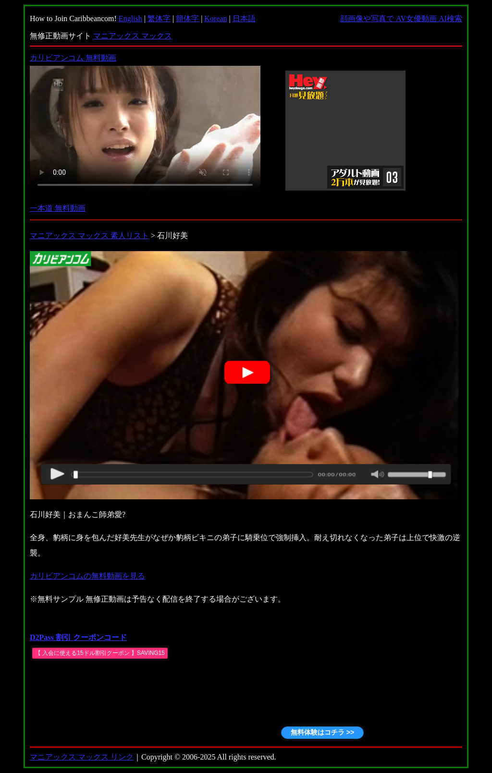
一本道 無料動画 (58, 208)
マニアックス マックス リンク (82, 757)
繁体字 (159, 18)
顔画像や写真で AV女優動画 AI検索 (401, 18)
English (130, 18)
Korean (215, 18)
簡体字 (187, 18)
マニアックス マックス (132, 36)
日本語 (244, 18)
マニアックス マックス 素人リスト (89, 235)
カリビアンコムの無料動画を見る (87, 576)
